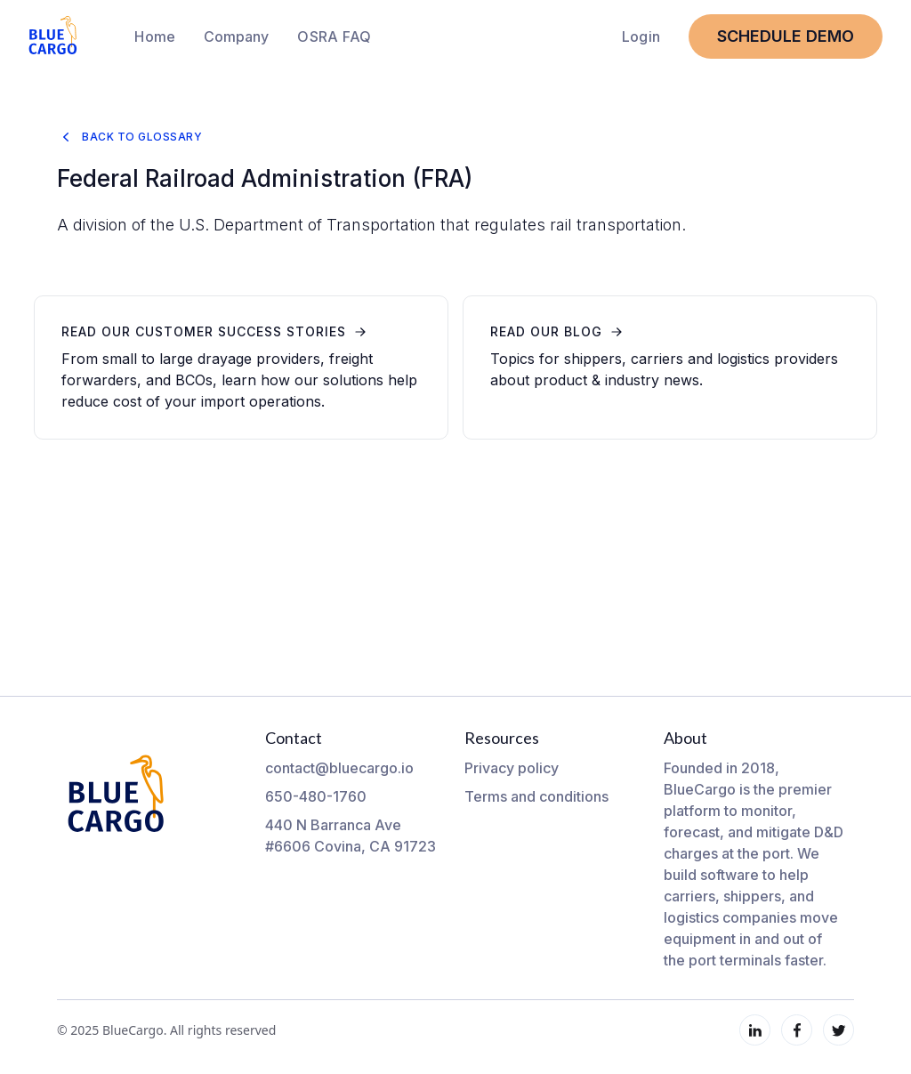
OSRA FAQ (334, 36)
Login (641, 36)
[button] (236, 36)
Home (154, 36)
